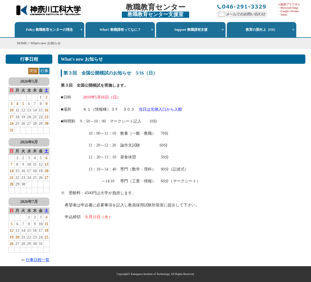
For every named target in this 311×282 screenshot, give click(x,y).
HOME (22, 43)
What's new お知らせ (46, 43)
